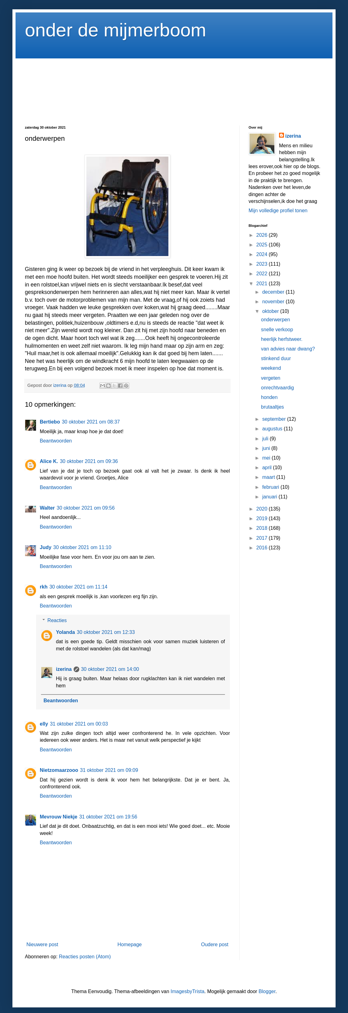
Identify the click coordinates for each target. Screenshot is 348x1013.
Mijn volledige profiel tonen (278, 210)
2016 (262, 547)
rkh (44, 586)
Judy (45, 547)
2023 (262, 264)
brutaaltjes (272, 407)
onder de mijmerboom (115, 30)
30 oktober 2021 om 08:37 (91, 421)
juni (266, 448)
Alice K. (49, 461)
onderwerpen (275, 319)
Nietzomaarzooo (59, 770)
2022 (262, 273)
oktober (271, 311)
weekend (271, 368)
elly (44, 724)
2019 (262, 518)
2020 (262, 508)
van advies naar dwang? (288, 348)
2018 (262, 528)
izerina (64, 669)
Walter (47, 508)
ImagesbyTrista (187, 991)
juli (266, 438)
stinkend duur (276, 358)
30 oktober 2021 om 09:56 (86, 508)
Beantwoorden (56, 440)
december (274, 292)
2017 (262, 538)
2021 (262, 283)
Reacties (57, 620)
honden (269, 397)
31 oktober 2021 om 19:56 (108, 816)
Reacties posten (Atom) (85, 956)
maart (269, 477)
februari (271, 487)
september (274, 419)
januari (270, 496)
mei (267, 458)
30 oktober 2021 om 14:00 (110, 669)
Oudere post (214, 944)
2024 (262, 254)
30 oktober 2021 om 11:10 (82, 547)
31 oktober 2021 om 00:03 (79, 724)
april (267, 467)
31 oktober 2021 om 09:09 (109, 770)
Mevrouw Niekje (58, 816)
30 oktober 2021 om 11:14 (78, 586)
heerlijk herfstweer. (281, 339)
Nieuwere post (42, 944)
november (274, 301)
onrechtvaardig (277, 387)
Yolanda (65, 632)
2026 (262, 235)
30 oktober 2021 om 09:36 (89, 461)
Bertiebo (50, 421)
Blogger (267, 991)
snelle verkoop (277, 329)
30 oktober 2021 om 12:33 (106, 632)
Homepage (129, 944)
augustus (273, 428)
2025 (262, 244)
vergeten (270, 378)
